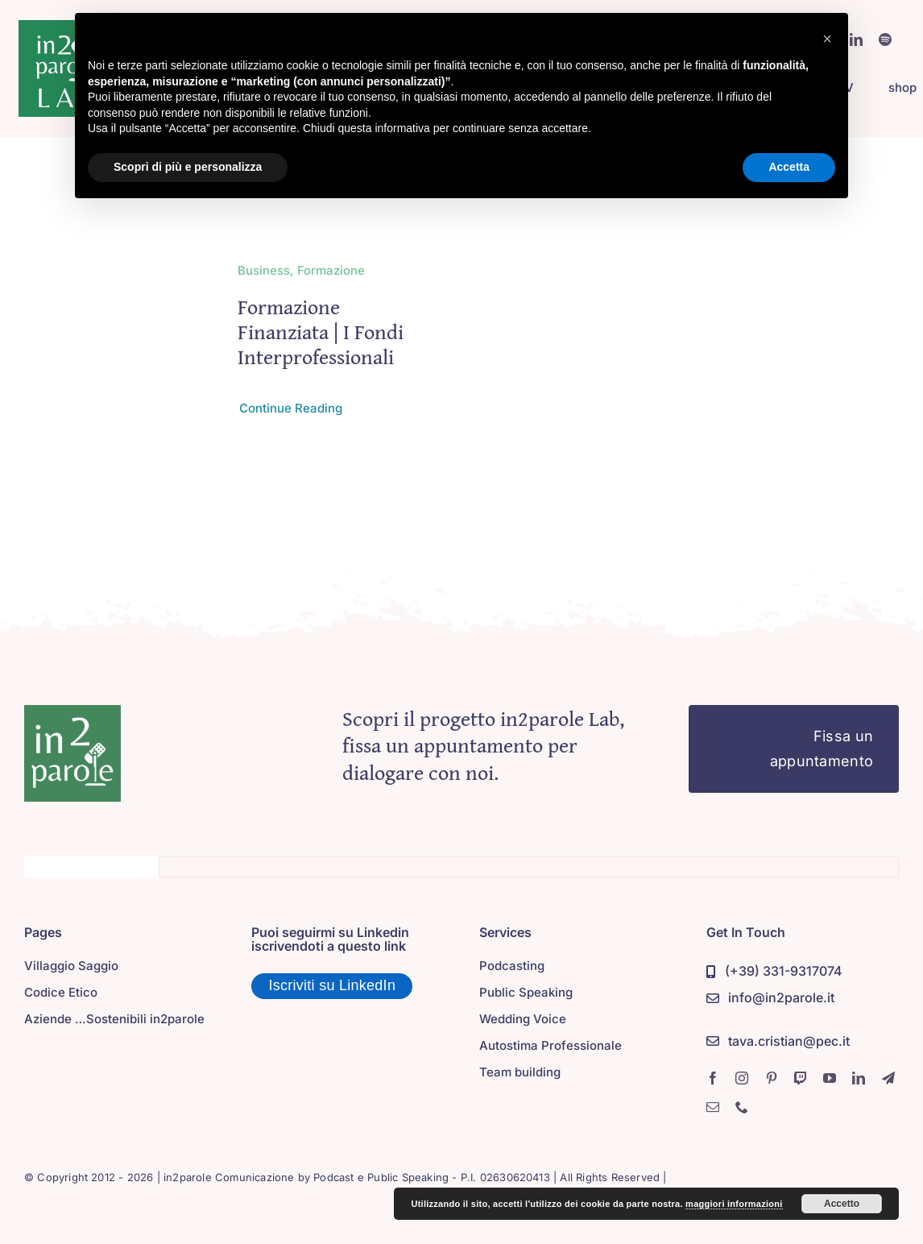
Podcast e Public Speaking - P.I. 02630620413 (431, 1177)
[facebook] (712, 1078)
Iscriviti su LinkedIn (331, 985)
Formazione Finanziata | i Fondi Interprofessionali (321, 331)
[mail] (712, 1107)
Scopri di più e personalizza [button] (188, 166)
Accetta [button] (788, 166)
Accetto (841, 1203)
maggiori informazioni (734, 1204)
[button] (827, 39)
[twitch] (800, 1078)
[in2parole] (72, 712)
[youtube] (829, 1078)
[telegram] (888, 1078)
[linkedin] (858, 1078)
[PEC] (778, 1042)
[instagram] (741, 1078)
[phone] (741, 1107)
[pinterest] (771, 1078)
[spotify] (885, 39)
